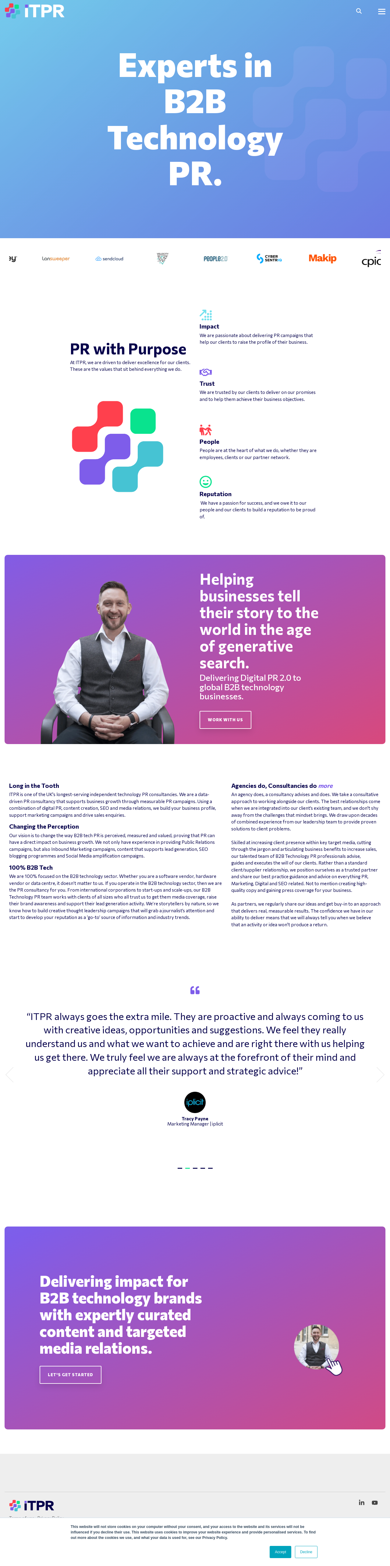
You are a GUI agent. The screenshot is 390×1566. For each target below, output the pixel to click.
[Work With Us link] (225, 720)
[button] (381, 11)
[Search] (359, 11)
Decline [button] (306, 1552)
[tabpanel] (195, 1072)
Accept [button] (280, 1552)
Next (377, 1075)
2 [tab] (188, 1171)
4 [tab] (203, 1171)
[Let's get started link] (70, 1375)
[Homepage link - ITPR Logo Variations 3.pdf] (32, 1509)
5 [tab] (211, 1171)
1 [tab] (181, 1171)
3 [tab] (196, 1171)
